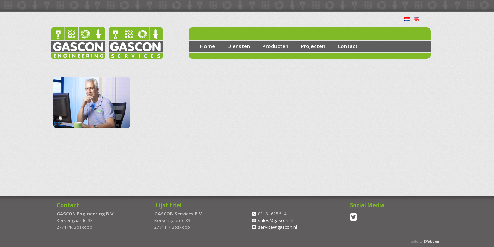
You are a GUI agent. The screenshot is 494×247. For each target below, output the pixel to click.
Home (207, 46)
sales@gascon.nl (275, 220)
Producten (275, 46)
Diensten (238, 46)
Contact (348, 46)
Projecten (313, 46)
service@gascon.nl (277, 227)
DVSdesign (431, 241)
